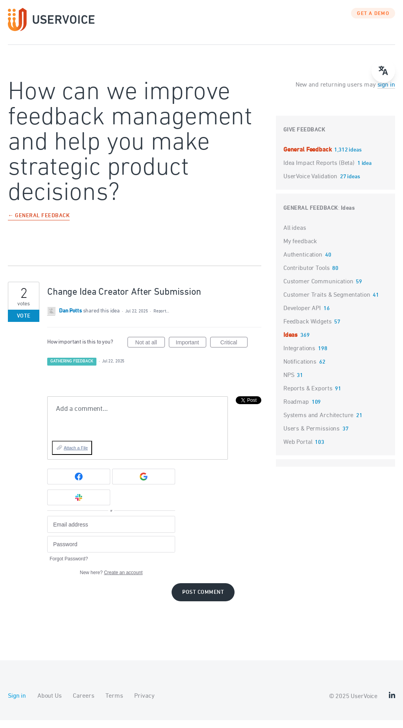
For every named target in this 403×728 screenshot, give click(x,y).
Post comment (203, 600)
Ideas (348, 216)
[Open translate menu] (383, 71)
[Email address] (111, 532)
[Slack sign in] (78, 505)
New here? (111, 580)
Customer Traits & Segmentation (326, 303)
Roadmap (296, 410)
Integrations (299, 356)
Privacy (144, 704)
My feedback (300, 249)
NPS (288, 383)
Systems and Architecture (318, 423)
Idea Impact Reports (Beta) (319, 171)
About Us (49, 704)
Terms (114, 704)
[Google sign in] (143, 484)
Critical (234, 351)
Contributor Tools (306, 276)
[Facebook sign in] (78, 484)
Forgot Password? (69, 566)
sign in (386, 93)
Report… (161, 319)
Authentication (302, 263)
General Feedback (308, 158)
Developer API (302, 316)
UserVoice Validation (311, 184)
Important (191, 351)
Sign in (17, 704)
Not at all (150, 351)
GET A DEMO (373, 21)
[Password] (111, 552)
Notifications (299, 370)
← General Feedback (39, 224)
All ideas (294, 236)
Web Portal (297, 450)
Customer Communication (318, 289)
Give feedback (304, 138)
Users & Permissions (311, 437)
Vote (24, 324)
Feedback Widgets (307, 330)
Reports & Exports (307, 397)
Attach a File (76, 455)
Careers (83, 704)
